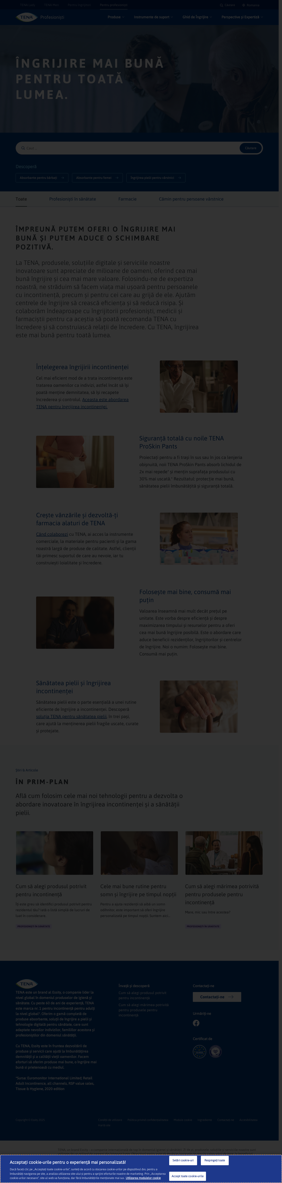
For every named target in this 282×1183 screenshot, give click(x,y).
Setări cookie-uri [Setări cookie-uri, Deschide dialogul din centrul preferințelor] (183, 1160)
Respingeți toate (214, 1160)
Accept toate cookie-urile (188, 1176)
